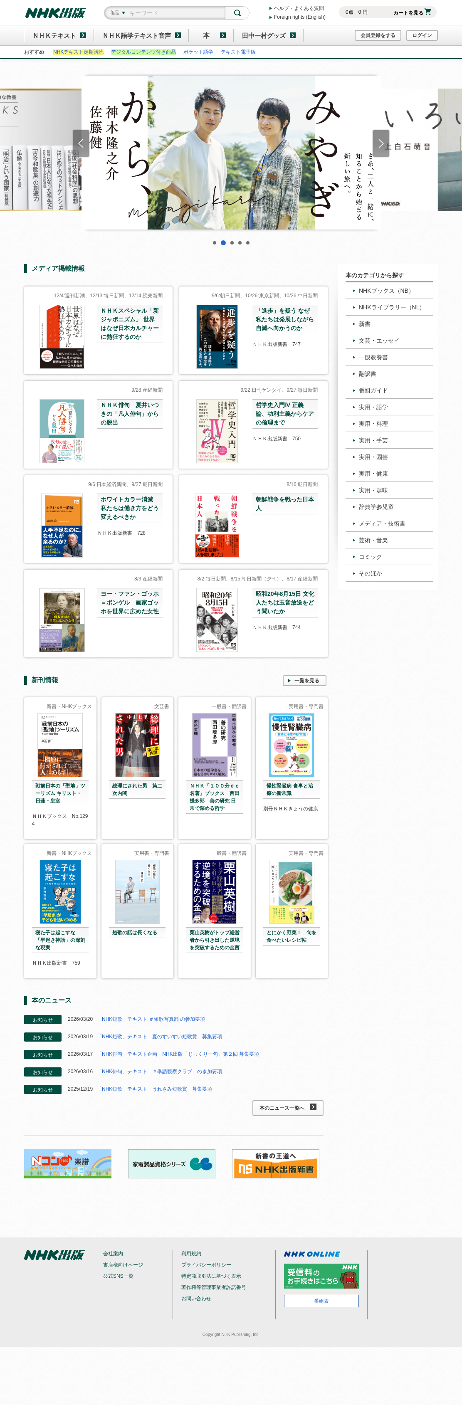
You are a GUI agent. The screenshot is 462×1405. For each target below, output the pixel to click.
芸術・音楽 (373, 540)
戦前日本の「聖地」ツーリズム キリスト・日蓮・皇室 (60, 793)
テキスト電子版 (238, 52)
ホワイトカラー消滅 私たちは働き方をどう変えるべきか (130, 508)
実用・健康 (373, 473)
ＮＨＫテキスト (54, 35)
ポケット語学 (198, 52)
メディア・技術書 (382, 523)
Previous (81, 143)
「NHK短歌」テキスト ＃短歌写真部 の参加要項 (151, 1019)
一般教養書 (373, 357)
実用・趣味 (373, 490)
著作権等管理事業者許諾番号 (213, 1287)
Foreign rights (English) (300, 17)
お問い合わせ (196, 1298)
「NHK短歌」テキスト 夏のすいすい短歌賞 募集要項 (159, 1037)
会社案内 (113, 1254)
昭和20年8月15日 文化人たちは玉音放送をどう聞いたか (285, 602)
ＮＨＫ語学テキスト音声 (136, 35)
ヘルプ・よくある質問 (299, 8)
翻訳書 (367, 373)
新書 (365, 324)
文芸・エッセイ (379, 340)
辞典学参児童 (376, 507)
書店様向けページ (123, 1265)
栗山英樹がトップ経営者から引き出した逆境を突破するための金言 (215, 940)
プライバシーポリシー (206, 1265)
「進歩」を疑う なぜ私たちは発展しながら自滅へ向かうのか (285, 319)
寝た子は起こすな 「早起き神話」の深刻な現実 (60, 940)
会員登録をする (378, 35)
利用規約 (191, 1254)
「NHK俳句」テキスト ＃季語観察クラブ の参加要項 (159, 1071)
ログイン (422, 35)
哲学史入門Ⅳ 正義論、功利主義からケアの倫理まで (285, 414)
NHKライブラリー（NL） (392, 307)
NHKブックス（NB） (386, 290)
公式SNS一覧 (118, 1276)
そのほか (370, 573)
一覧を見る (306, 681)
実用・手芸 (373, 440)
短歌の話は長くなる (134, 933)
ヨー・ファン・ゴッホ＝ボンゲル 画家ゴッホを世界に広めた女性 (130, 602)
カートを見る (412, 13)
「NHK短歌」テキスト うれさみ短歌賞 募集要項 (154, 1089)
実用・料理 (373, 423)
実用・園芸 (373, 457)
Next (381, 143)
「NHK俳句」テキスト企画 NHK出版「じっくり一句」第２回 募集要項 (178, 1054)
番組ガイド (373, 390)
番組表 (321, 1301)
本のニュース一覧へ (287, 1107)
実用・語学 (373, 407)
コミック (370, 556)
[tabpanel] (231, 153)
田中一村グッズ (264, 35)
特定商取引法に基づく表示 (211, 1276)
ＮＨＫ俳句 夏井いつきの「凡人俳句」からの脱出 (130, 414)
